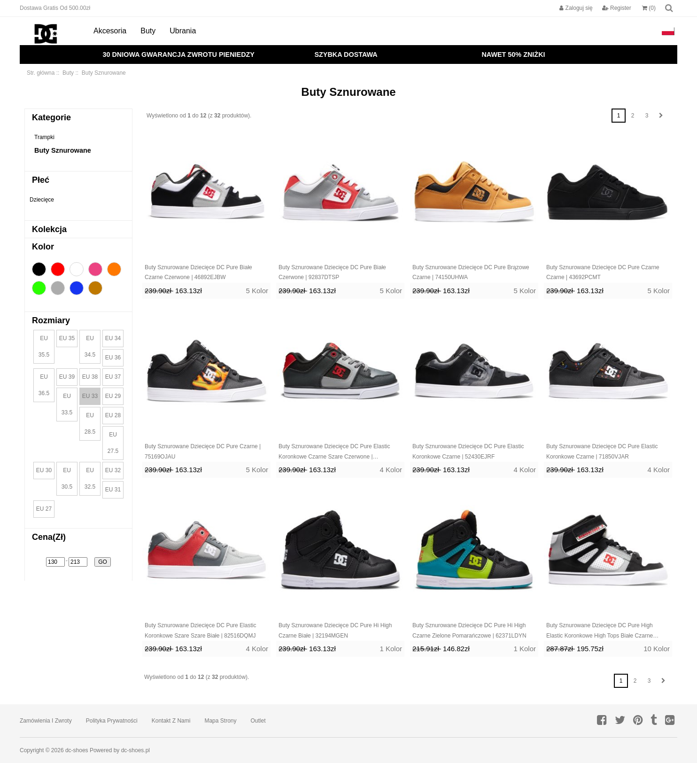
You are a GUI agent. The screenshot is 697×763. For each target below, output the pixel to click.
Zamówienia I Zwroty (46, 720)
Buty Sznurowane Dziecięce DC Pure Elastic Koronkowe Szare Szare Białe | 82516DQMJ (200, 630)
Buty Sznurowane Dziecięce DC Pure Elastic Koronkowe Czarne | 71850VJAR (602, 451)
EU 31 (113, 489)
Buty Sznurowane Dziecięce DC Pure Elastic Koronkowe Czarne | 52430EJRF (468, 451)
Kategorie (51, 117)
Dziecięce (42, 199)
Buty (147, 31)
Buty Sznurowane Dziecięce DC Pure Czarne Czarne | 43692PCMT (602, 272)
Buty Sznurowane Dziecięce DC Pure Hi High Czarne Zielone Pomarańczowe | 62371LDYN (469, 630)
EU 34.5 (90, 346)
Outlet (258, 720)
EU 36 (113, 357)
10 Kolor (656, 649)
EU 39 (67, 377)
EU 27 (44, 509)
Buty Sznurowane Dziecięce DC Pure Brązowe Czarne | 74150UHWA (470, 272)
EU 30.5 (67, 478)
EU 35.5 (44, 346)
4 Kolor (390, 470)
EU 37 (113, 377)
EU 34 (113, 338)
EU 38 (90, 377)
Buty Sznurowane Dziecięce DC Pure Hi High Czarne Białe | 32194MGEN (335, 630)
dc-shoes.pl (135, 750)
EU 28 (113, 415)
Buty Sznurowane (62, 150)
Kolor (43, 246)
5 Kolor (257, 291)
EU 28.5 (90, 423)
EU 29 (113, 396)
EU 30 (44, 470)
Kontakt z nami (171, 720)
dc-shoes (76, 750)
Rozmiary (51, 320)
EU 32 (113, 470)
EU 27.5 (113, 442)
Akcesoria (109, 31)
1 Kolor (390, 649)
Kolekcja (49, 229)
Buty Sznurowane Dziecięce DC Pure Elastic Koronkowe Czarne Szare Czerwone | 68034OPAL (334, 452)
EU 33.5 (67, 404)
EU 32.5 (90, 478)
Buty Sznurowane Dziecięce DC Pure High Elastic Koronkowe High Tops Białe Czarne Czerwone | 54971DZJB (599, 631)
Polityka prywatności (112, 720)
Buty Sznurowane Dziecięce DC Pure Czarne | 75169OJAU (203, 451)
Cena (49, 537)
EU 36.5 (44, 385)
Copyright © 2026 (42, 750)
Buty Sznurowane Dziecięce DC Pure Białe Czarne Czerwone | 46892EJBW (198, 272)
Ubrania (183, 31)
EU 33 (90, 396)
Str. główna (40, 73)
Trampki (44, 137)
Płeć (40, 180)
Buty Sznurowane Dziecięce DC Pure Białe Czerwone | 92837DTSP (332, 272)
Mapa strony (220, 720)
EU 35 (67, 338)
